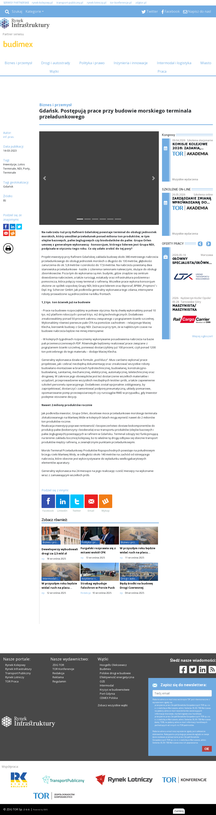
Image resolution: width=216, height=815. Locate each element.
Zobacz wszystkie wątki (113, 705)
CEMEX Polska (109, 698)
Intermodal (107, 685)
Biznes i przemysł (18, 63)
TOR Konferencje (63, 669)
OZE (102, 681)
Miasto (205, 63)
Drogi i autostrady (55, 63)
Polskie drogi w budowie (115, 673)
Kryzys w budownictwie (115, 689)
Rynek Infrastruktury (18, 669)
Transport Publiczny (18, 673)
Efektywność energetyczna (117, 677)
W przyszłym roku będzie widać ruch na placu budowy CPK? (137, 552)
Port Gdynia (107, 693)
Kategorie (33, 11)
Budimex (105, 669)
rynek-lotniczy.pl (96, 2)
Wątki (54, 71)
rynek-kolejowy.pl (42, 2)
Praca (162, 71)
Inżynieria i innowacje (131, 63)
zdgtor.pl (140, 2)
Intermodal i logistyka (174, 63)
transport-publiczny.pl (70, 2)
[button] (44, 178)
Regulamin (59, 681)
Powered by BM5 (40, 809)
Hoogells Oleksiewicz (113, 665)
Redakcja (58, 673)
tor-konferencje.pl (121, 2)
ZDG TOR (58, 665)
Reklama (58, 677)
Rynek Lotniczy (14, 677)
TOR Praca (12, 681)
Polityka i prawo (92, 63)
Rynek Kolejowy (15, 665)
